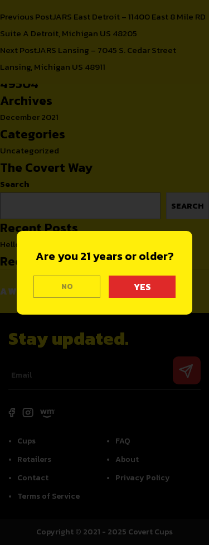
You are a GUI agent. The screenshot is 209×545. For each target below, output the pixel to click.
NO (67, 286)
